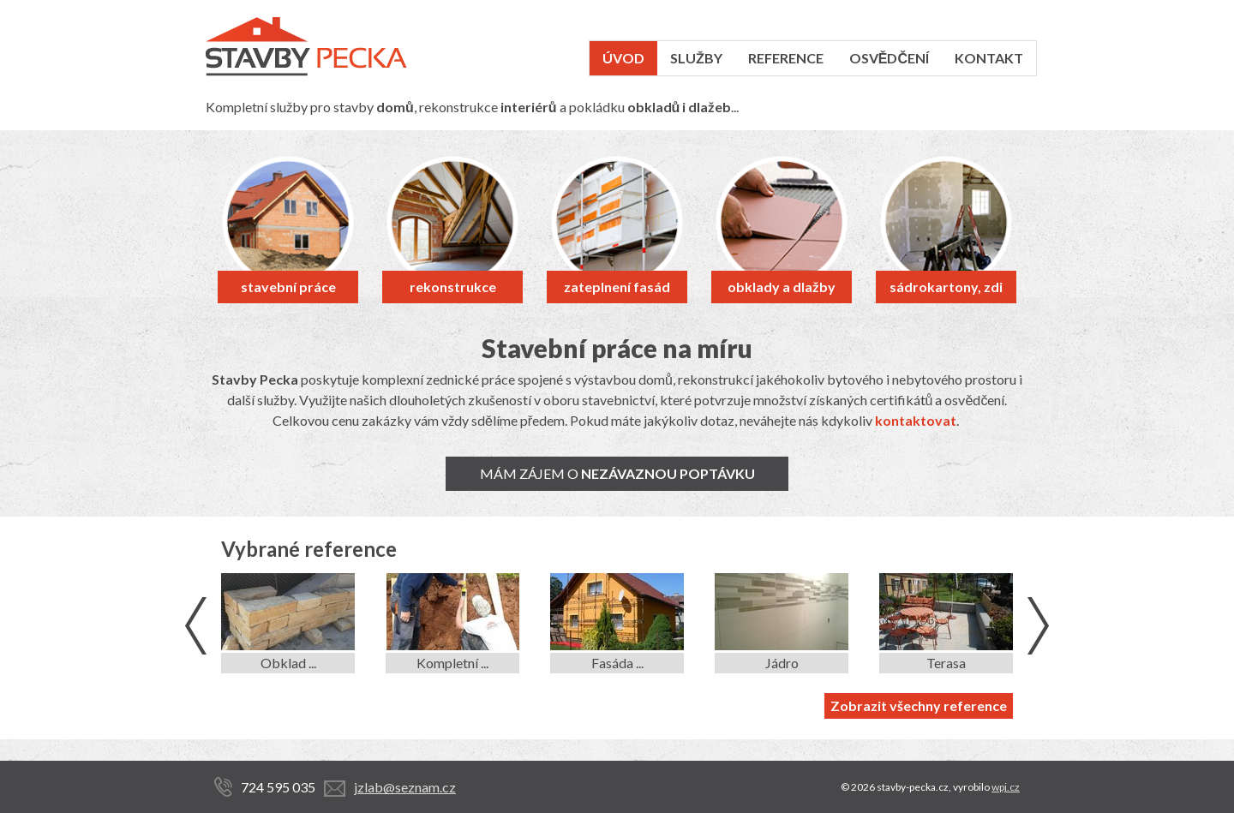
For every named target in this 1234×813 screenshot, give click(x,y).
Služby (696, 58)
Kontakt (989, 58)
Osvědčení (889, 58)
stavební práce (288, 286)
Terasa (946, 663)
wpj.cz (1005, 786)
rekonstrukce (453, 286)
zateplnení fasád (617, 286)
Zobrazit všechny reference (918, 705)
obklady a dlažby (782, 286)
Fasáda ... (617, 663)
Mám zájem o (617, 473)
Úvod (623, 58)
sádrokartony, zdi (946, 286)
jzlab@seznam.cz (405, 787)
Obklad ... (288, 663)
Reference (786, 58)
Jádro (782, 663)
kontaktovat (915, 420)
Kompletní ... (452, 663)
